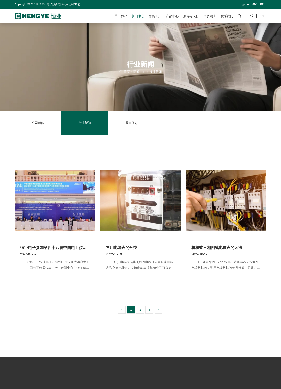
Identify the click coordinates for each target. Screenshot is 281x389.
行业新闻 (84, 123)
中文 (251, 16)
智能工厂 (155, 16)
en (262, 16)
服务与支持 (191, 16)
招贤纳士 (210, 16)
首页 (127, 72)
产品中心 (172, 16)
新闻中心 (138, 16)
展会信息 (131, 123)
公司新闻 (38, 123)
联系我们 (227, 16)
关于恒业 (121, 16)
